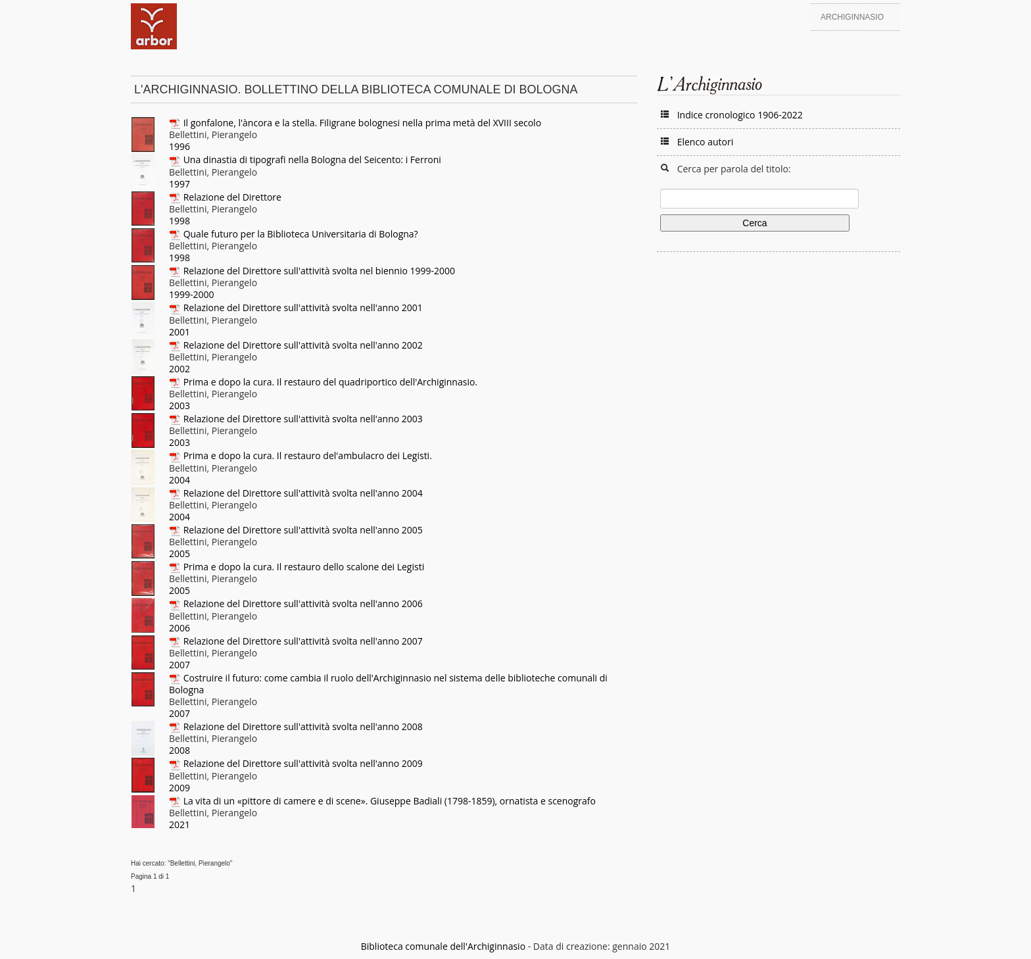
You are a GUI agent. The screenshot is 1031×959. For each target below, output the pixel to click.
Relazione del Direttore (232, 197)
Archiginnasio (852, 17)
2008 (179, 750)
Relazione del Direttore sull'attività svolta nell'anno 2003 (303, 418)
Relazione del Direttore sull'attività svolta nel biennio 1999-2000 (319, 270)
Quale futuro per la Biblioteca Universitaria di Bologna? (300, 234)
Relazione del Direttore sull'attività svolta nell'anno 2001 (303, 307)
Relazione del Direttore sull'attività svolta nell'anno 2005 (303, 530)
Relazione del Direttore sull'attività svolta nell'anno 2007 (303, 641)
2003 (179, 405)
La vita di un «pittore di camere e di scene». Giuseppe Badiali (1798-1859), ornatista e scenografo (389, 801)
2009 (179, 787)
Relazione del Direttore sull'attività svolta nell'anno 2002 (303, 345)
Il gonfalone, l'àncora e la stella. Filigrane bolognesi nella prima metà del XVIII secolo (362, 122)
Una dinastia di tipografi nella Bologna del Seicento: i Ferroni (312, 159)
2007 (179, 664)
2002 (179, 368)
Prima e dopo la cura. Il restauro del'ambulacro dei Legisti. (307, 455)
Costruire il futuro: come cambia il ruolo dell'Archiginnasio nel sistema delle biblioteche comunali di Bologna (388, 684)
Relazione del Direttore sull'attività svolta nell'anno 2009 (303, 763)
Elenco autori (705, 141)
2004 (179, 480)
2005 (179, 553)
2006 (179, 628)
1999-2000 (191, 294)
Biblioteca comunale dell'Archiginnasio (443, 946)
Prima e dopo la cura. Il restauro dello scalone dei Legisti (304, 566)
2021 (179, 824)
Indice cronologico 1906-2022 (740, 115)
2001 (179, 332)
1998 (179, 220)
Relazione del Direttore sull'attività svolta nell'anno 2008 (303, 726)
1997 (179, 184)
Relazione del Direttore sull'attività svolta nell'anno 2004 (303, 493)
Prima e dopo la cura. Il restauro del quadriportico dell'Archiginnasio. (330, 382)
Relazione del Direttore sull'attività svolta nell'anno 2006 (303, 603)
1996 (179, 146)
